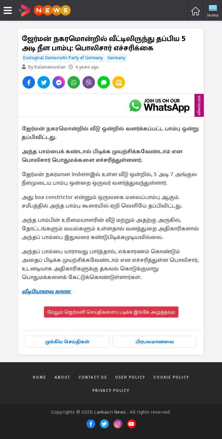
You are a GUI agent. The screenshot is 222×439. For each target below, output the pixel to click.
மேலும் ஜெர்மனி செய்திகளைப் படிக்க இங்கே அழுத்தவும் (111, 312)
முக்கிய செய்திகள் (67, 342)
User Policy (130, 377)
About (62, 377)
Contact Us (93, 377)
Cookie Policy (171, 377)
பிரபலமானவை (155, 342)
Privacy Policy (111, 390)
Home (39, 377)
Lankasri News (110, 412)
